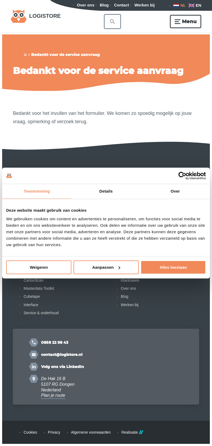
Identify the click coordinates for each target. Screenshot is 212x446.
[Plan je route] (33, 379)
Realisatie (132, 432)
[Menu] (185, 21)
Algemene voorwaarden (91, 432)
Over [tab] (175, 191)
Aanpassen (106, 267)
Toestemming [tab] (37, 191)
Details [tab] (106, 191)
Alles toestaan (173, 267)
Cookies (30, 432)
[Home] (25, 55)
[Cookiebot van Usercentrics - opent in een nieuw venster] (182, 176)
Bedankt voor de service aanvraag (65, 54)
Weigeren (39, 267)
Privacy (54, 432)
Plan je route (53, 395)
